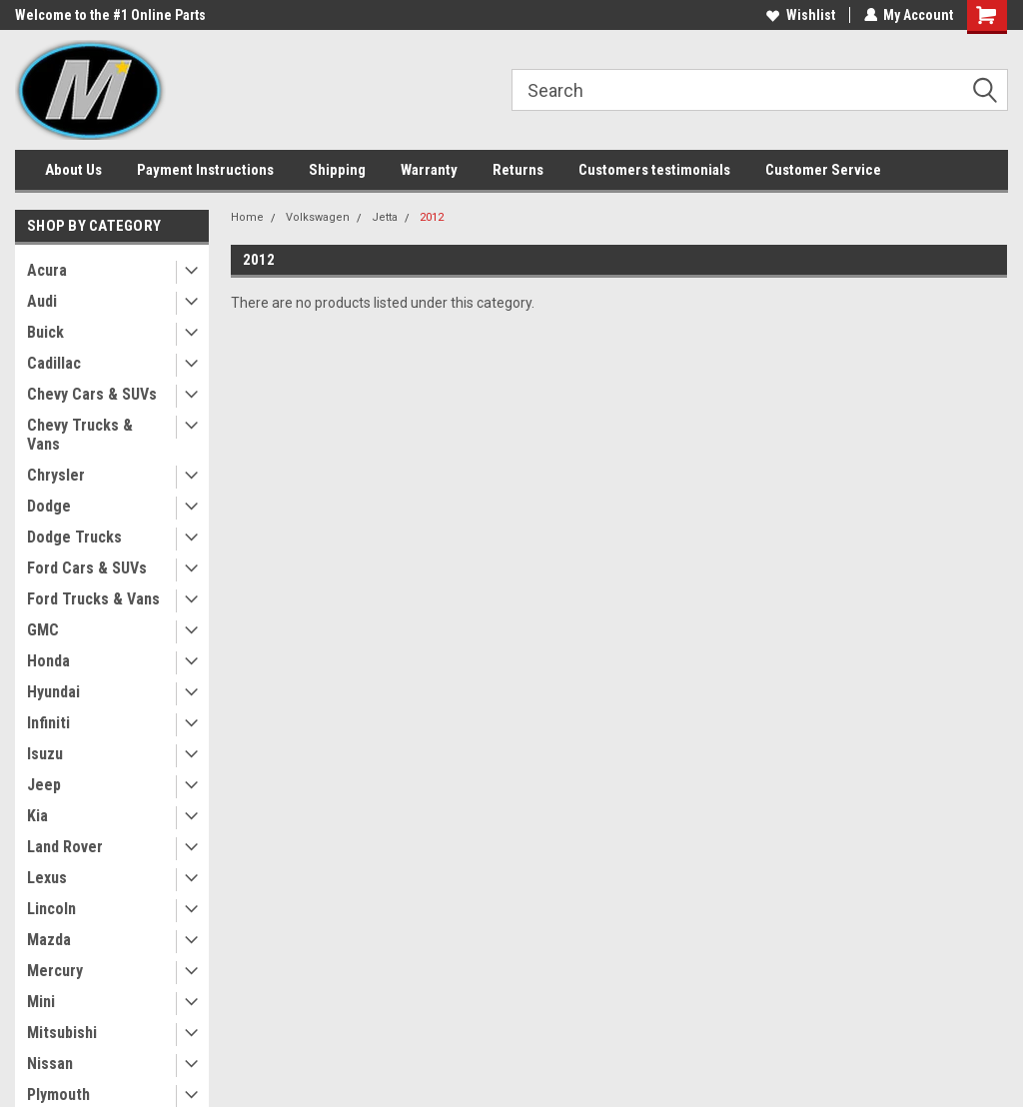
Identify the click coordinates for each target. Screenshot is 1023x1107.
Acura (47, 270)
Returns (518, 170)
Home (247, 217)
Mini (41, 1001)
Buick (45, 332)
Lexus (47, 877)
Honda (48, 660)
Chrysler (56, 475)
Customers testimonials (654, 170)
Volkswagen (318, 217)
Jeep (44, 784)
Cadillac (54, 363)
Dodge (49, 506)
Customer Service (823, 170)
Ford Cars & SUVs (87, 567)
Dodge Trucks (74, 537)
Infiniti (48, 722)
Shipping (337, 170)
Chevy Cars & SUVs (92, 394)
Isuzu (45, 753)
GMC (43, 629)
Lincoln (51, 908)
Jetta (385, 217)
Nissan (50, 1063)
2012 (432, 217)
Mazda (49, 939)
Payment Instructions (205, 170)
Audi (42, 301)
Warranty (429, 170)
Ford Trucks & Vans (93, 598)
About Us (73, 170)
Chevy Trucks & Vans (80, 435)
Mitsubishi (62, 1032)
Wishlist (799, 15)
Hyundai (53, 691)
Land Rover (65, 846)
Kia (37, 815)
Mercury (55, 970)
